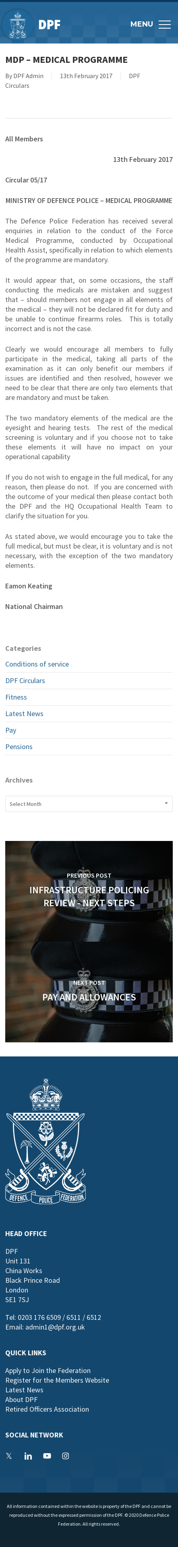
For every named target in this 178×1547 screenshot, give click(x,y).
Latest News (24, 713)
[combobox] (88, 804)
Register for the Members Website (57, 1380)
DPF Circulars (25, 680)
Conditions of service (37, 664)
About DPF (21, 1399)
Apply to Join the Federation (48, 1370)
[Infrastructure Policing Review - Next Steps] (88, 891)
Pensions (19, 746)
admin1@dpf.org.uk (55, 1327)
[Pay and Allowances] (88, 992)
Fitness (16, 697)
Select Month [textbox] (25, 804)
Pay (10, 730)
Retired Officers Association (47, 1409)
